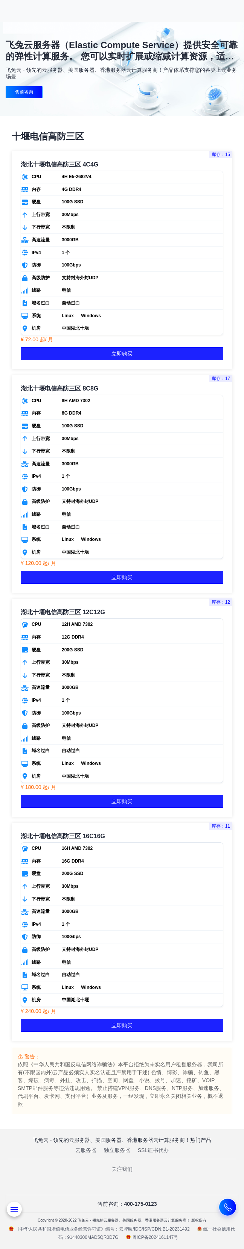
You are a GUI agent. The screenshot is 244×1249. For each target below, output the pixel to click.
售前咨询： (122, 1204)
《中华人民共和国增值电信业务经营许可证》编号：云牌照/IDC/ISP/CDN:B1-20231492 (99, 1229)
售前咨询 (24, 92)
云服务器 (85, 1150)
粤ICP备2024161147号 (152, 1237)
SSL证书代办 (153, 1150)
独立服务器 (117, 1150)
